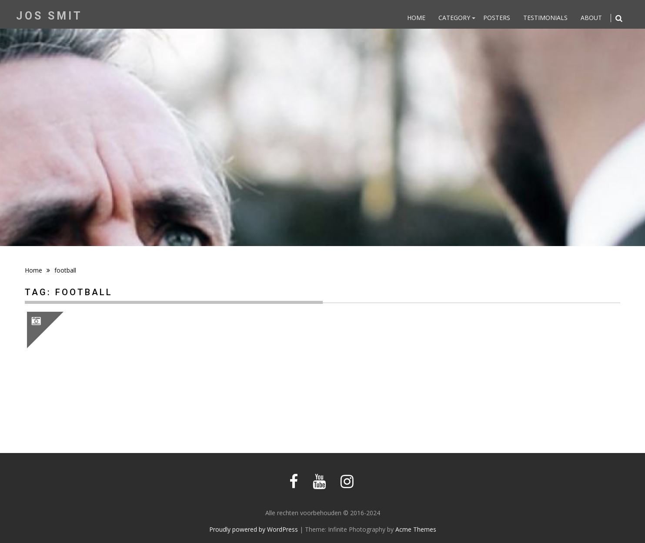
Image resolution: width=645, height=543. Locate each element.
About (591, 17)
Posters (496, 17)
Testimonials (545, 17)
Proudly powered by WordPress (253, 529)
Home (416, 17)
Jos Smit (49, 16)
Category (454, 17)
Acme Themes (415, 529)
